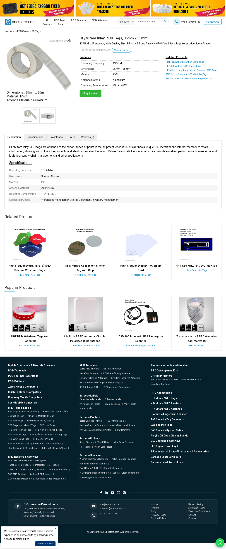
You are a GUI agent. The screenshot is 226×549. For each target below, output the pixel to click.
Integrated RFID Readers (47, 465)
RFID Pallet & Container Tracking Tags (48, 434)
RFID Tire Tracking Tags (19, 430)
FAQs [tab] (72, 137)
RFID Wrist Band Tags (29, 345)
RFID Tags (59, 20)
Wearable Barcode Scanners (94, 459)
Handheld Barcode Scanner (93, 463)
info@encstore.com (110, 504)
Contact (192, 518)
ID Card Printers (122, 430)
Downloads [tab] (56, 137)
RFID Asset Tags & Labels (55, 411)
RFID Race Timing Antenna (116, 373)
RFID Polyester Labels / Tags (22, 425)
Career (192, 515)
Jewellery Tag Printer (161, 384)
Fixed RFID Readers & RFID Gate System (27, 460)
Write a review (121, 50)
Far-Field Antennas (112, 368)
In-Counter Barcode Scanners (94, 473)
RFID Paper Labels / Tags (39, 420)
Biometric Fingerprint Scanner (140, 345)
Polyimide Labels (112, 404)
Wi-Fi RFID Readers (58, 469)
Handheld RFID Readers (20, 465)
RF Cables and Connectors (117, 387)
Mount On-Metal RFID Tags (41, 416)
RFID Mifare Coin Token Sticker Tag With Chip (189, 78)
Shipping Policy (196, 508)
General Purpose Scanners (125, 473)
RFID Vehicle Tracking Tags (48, 430)
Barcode (47, 24)
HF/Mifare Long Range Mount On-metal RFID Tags (191, 70)
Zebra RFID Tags (16, 416)
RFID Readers (78, 20)
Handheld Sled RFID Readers (49, 479)
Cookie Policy (158, 518)
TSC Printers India (115, 421)
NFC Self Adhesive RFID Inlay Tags (183, 66)
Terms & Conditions (199, 511)
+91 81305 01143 (108, 513)
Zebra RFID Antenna (89, 368)
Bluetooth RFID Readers (20, 479)
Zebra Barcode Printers (91, 421)
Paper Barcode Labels (90, 399)
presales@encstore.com (112, 508)
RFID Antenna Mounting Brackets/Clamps (100, 382)
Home (8, 31)
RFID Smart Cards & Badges (47, 443)
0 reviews (104, 50)
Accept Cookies (45, 543)
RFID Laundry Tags (17, 434)
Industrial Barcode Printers (122, 425)
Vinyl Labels (130, 404)
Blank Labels (86, 408)
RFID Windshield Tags (19, 443)
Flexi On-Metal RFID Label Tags (23, 448)
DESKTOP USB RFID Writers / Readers (26, 469)
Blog (60, 24)
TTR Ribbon (85, 447)
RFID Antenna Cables (90, 387)
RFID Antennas (99, 20)
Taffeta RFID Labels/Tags (54, 448)
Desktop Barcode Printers (92, 425)
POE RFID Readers (17, 474)
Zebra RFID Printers (191, 379)
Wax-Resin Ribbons (123, 442)
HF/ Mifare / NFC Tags (28, 31)
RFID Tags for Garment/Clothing (23, 411)
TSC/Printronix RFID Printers (164, 379)
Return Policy (195, 504)
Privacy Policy (158, 515)
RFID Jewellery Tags (43, 439)
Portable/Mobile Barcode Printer (95, 430)
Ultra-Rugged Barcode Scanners (95, 477)
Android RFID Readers (41, 474)
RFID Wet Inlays (196, 345)
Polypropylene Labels (90, 404)
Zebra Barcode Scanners (124, 459)
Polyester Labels (113, 399)
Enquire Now (90, 93)
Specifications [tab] (35, 137)
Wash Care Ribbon (103, 447)
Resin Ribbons (87, 442)
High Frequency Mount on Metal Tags (185, 62)
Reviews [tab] (87, 137)
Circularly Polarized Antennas (85, 345)
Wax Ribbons (103, 442)
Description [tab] (14, 137)
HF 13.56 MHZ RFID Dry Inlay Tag (196, 265)
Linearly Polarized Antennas (93, 378)
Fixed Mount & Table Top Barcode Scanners (101, 468)
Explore (155, 508)
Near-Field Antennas (90, 373)
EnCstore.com (112, 532)
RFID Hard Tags (47, 425)
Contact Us (212, 21)
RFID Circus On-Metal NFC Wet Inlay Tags (187, 74)
